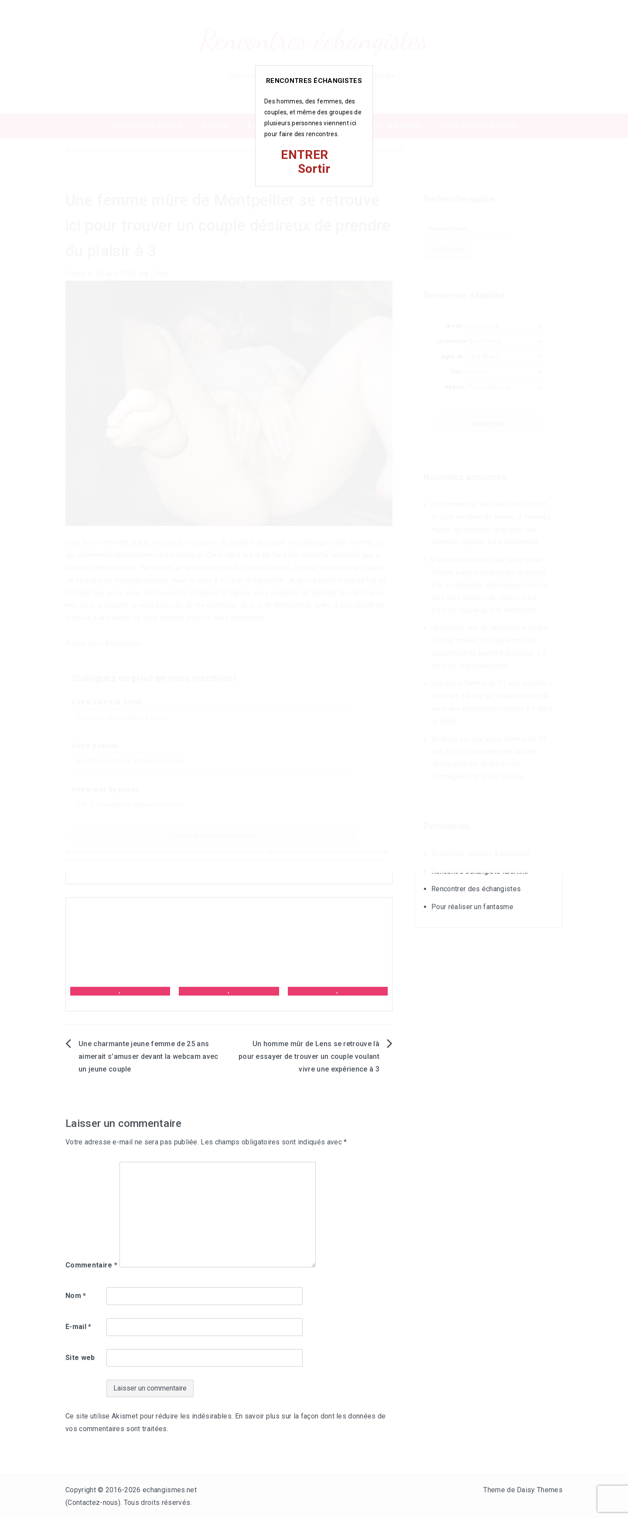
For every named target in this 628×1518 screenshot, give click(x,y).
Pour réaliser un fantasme (472, 907)
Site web (80, 1357)
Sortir (314, 168)
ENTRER (304, 155)
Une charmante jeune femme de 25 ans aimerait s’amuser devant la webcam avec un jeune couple (148, 1056)
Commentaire (91, 1265)
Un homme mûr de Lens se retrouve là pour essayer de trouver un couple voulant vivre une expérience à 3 (309, 1056)
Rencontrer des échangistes (476, 889)
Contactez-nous (93, 1502)
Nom (75, 1295)
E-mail (78, 1326)
